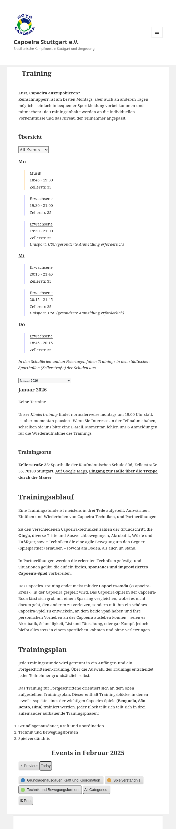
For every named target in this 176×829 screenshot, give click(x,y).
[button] (28, 766)
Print (25, 801)
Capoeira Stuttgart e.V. (46, 42)
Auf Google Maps (71, 470)
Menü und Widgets (157, 37)
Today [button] (46, 766)
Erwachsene (41, 198)
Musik (35, 173)
